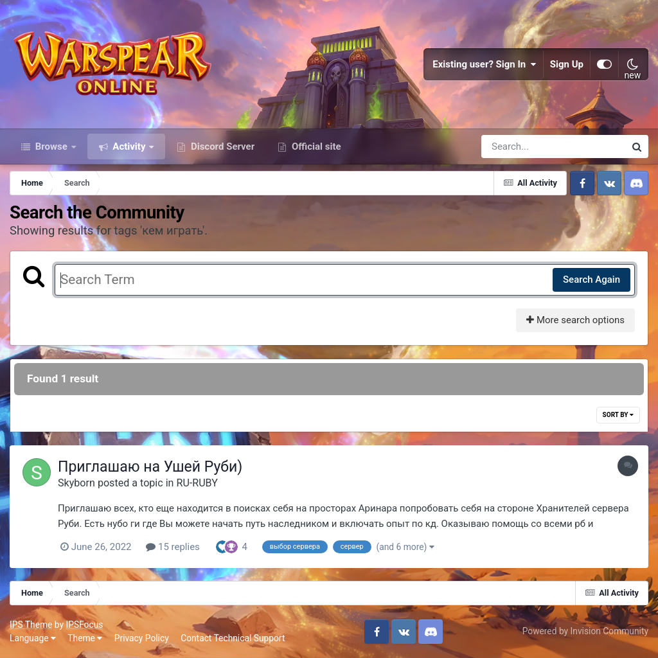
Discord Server (221, 146)
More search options (575, 320)
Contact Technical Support (233, 638)
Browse (51, 146)
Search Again (591, 279)
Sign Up (566, 64)
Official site (315, 146)
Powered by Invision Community (585, 631)
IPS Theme (31, 624)
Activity (129, 146)
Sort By (618, 414)
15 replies (173, 547)
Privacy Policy (141, 638)
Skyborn (76, 483)
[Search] (516, 146)
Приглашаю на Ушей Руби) (150, 467)
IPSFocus (84, 624)
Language (33, 638)
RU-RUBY (196, 483)
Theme (84, 638)
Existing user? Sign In (484, 64)
